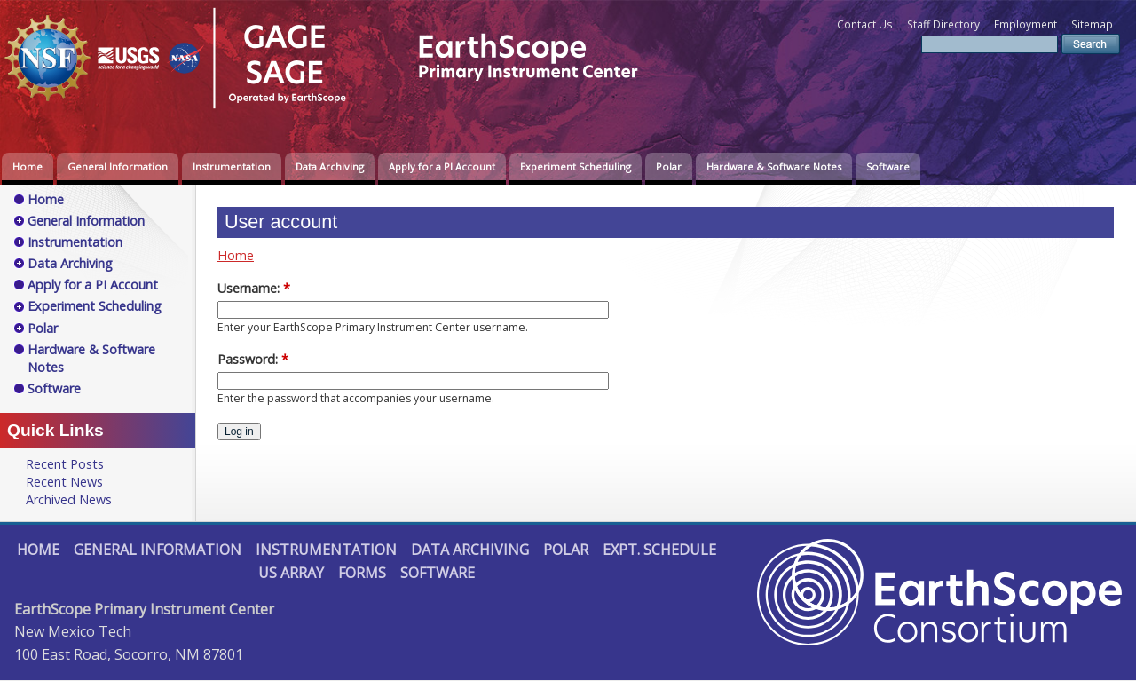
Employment (1025, 24)
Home (27, 166)
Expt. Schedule (659, 549)
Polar (669, 166)
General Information (117, 166)
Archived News (69, 499)
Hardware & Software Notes (773, 166)
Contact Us (865, 24)
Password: (252, 359)
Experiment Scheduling (575, 166)
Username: (253, 288)
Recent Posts (65, 463)
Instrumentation (232, 166)
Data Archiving (330, 166)
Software (888, 166)
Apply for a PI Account (442, 166)
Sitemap (1092, 24)
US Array (291, 572)
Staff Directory (943, 24)
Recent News (64, 481)
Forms (362, 572)
